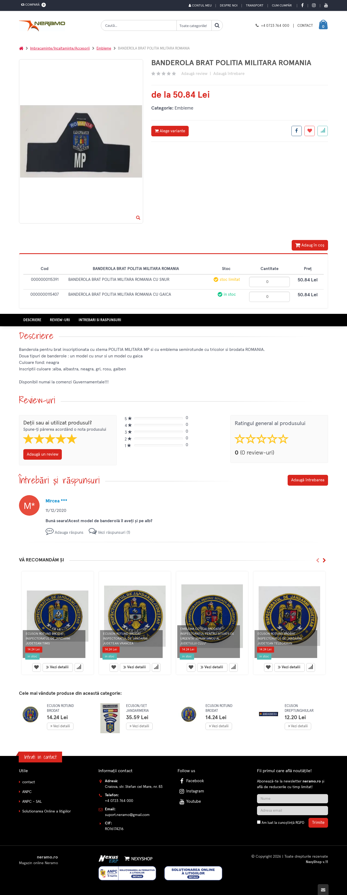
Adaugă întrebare (229, 74)
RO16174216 (114, 829)
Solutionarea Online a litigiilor (46, 811)
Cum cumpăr (282, 5)
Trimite (318, 822)
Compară (32, 5)
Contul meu (199, 5)
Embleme (104, 48)
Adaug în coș (309, 245)
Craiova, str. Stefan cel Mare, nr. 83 (134, 786)
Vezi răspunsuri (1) (109, 532)
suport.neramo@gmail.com (127, 815)
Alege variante (170, 131)
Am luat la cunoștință (283, 822)
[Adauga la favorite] (309, 131)
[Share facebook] (296, 131)
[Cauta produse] (138, 25)
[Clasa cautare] (194, 25)
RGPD (299, 822)
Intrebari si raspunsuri (100, 320)
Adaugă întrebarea (307, 480)
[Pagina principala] (43, 26)
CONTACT (305, 26)
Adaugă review (194, 74)
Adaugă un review (42, 454)
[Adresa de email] (292, 810)
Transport (255, 5)
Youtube (189, 801)
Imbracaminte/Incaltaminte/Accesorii (60, 48)
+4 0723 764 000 (275, 26)
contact (28, 782)
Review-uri (60, 320)
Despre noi (228, 5)
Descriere (32, 320)
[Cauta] (217, 25)
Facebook (191, 781)
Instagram (191, 791)
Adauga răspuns (64, 532)
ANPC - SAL (32, 801)
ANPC (27, 792)
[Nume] (292, 798)
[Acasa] (21, 48)
